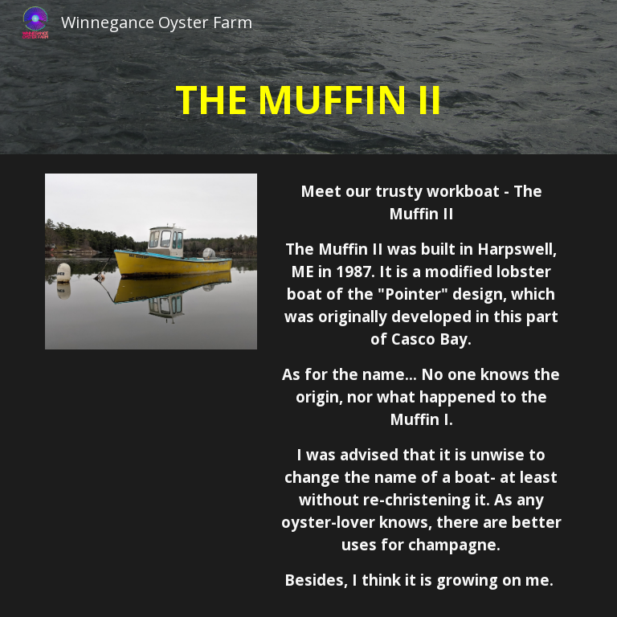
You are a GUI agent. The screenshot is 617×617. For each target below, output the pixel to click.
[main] (308, 99)
